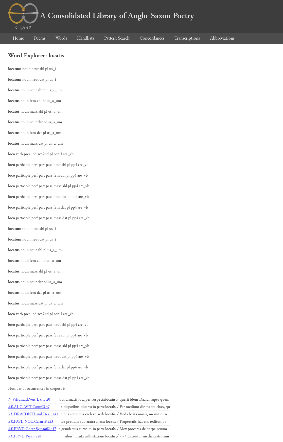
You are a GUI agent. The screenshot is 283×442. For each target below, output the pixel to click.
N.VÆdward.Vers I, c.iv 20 (29, 399)
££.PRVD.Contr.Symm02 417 (32, 429)
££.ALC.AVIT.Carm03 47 (28, 407)
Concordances (152, 38)
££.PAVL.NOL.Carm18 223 (30, 421)
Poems (39, 38)
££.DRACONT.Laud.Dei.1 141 (33, 414)
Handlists (85, 38)
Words (61, 38)
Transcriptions (187, 38)
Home (18, 38)
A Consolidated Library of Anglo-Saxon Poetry (101, 16)
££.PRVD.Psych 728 (24, 436)
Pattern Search (117, 38)
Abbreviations (222, 38)
